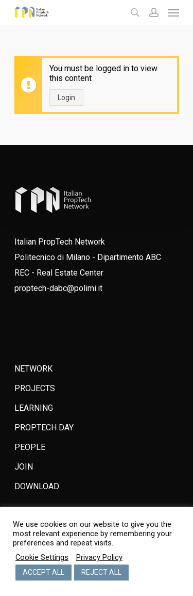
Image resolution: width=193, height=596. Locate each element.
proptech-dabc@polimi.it (58, 288)
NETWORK (33, 369)
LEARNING (33, 408)
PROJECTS (34, 388)
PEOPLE (29, 447)
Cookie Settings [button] (41, 557)
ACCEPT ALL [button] (43, 572)
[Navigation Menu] (173, 12)
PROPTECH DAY (44, 427)
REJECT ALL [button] (101, 572)
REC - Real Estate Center (58, 273)
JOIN (23, 467)
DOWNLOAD (36, 486)
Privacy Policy (99, 557)
